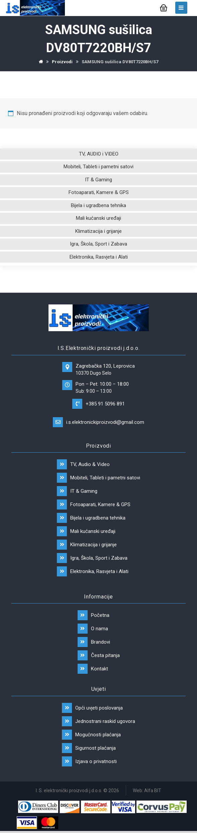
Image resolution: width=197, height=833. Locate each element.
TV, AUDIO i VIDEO (98, 154)
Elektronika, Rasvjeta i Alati (99, 257)
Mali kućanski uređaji (98, 218)
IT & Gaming (98, 180)
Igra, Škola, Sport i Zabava (98, 244)
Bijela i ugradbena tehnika (98, 205)
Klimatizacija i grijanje (98, 231)
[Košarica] (163, 7)
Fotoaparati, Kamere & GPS (99, 192)
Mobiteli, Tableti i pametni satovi (98, 167)
